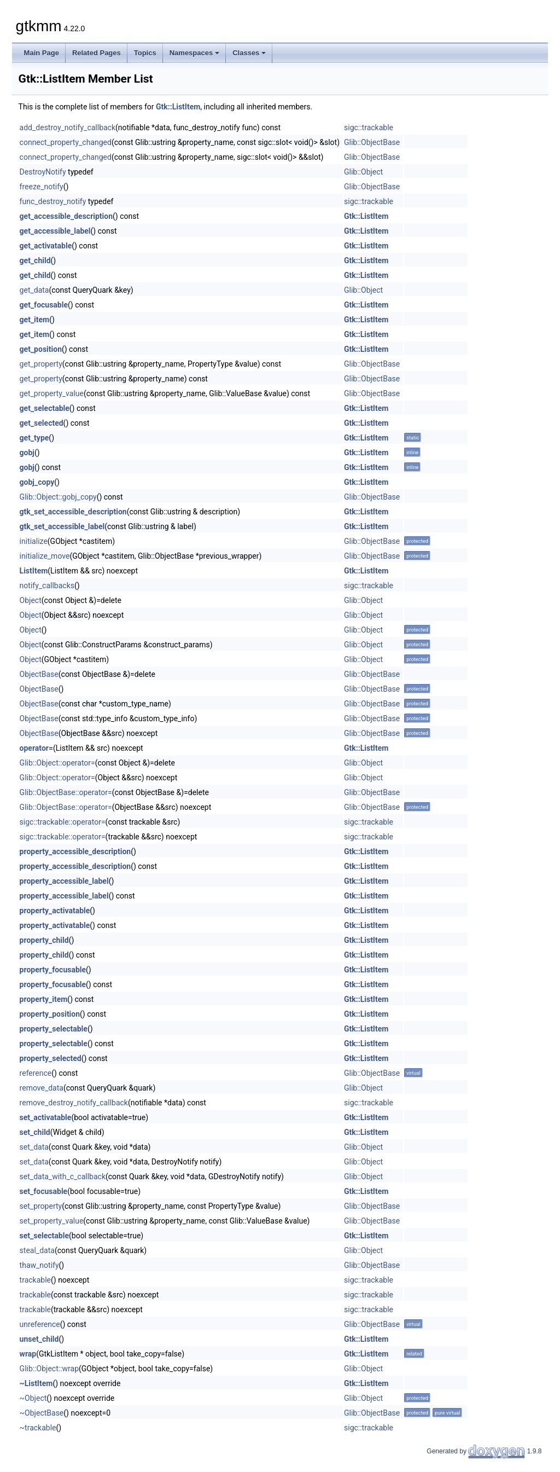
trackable (35, 1280)
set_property (41, 1206)
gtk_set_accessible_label (62, 526)
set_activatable (46, 1117)
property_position (50, 1014)
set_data (34, 1147)
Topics (145, 53)
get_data (34, 290)
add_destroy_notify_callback (67, 127)
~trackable (38, 1427)
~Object (33, 1398)
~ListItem (36, 1383)
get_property (41, 364)
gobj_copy (37, 482)
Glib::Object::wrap (49, 1368)
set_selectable (44, 1235)
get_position (41, 349)
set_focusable (44, 1191)
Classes (249, 53)
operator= (36, 748)
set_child (35, 1132)
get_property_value (52, 393)
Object (31, 600)
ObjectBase (39, 674)
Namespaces (195, 53)
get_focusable (44, 304)
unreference (40, 1324)
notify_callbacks (47, 585)
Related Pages (96, 53)
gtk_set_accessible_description (73, 511)
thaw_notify (39, 1265)
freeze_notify (41, 186)
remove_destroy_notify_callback (74, 1102)
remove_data (41, 1087)
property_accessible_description (75, 851)
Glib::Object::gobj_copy (58, 496)
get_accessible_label (55, 231)
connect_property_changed (66, 142)
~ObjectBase (42, 1413)
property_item (44, 999)
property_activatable (55, 910)
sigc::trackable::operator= (63, 822)
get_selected (41, 423)
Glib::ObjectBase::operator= (66, 792)
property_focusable (53, 969)
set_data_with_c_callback (63, 1176)
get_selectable (44, 408)
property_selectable (54, 1028)
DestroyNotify (43, 171)
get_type (34, 437)
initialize (34, 541)
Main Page (41, 53)
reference (36, 1073)
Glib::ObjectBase (372, 142)
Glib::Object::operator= (57, 762)
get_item (35, 319)
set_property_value (52, 1220)
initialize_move (45, 556)
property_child (44, 940)
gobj (27, 452)
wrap (28, 1353)
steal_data (37, 1250)
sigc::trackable (368, 127)
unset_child (39, 1339)
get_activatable (46, 245)
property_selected (50, 1058)
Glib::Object (363, 171)
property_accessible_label (64, 881)
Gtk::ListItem (178, 106)
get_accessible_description (66, 216)
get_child (35, 260)
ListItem (34, 570)
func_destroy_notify (53, 201)
